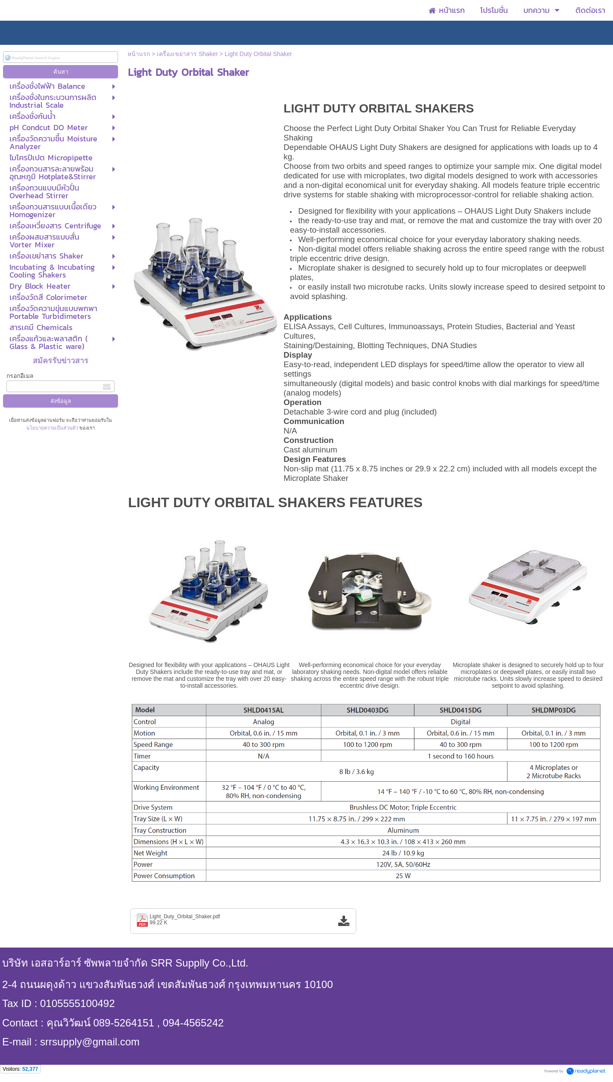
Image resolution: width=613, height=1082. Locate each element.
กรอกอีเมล (20, 375)
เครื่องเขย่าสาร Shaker (187, 53)
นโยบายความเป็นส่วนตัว (52, 427)
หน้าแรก (139, 53)
